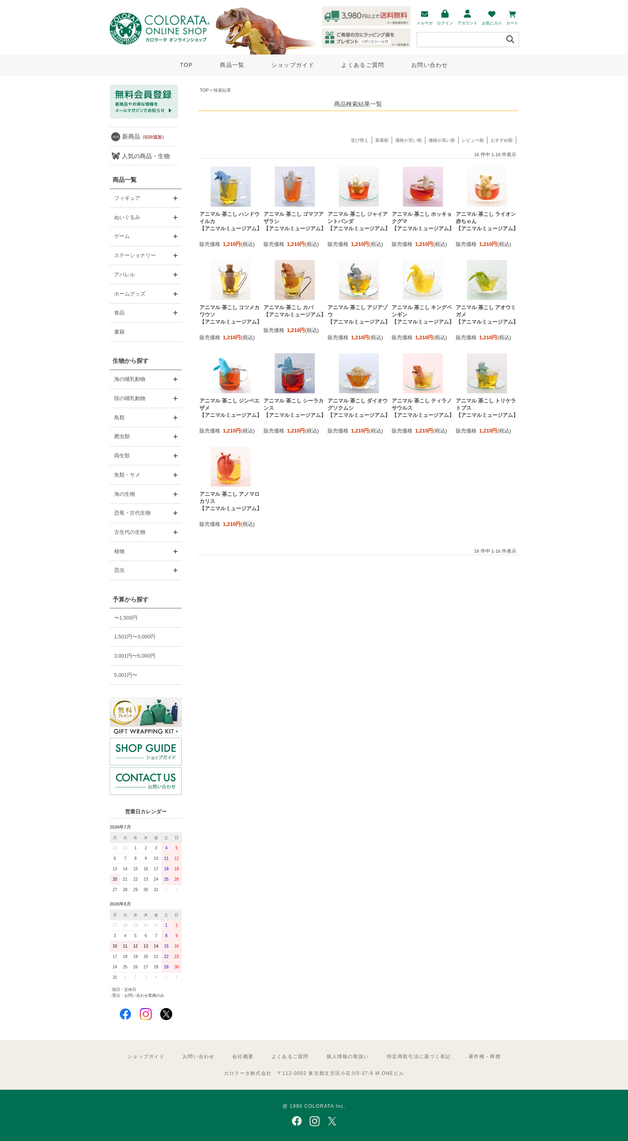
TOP (186, 65)
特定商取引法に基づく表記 (419, 1056)
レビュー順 (473, 140)
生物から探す (131, 360)
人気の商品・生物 (146, 156)
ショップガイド (293, 65)
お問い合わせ (429, 65)
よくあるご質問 (362, 65)
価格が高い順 (442, 140)
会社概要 (243, 1056)
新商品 (144, 136)
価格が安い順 (408, 140)
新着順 (381, 140)
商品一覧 (232, 65)
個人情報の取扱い (347, 1056)
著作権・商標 (485, 1056)
